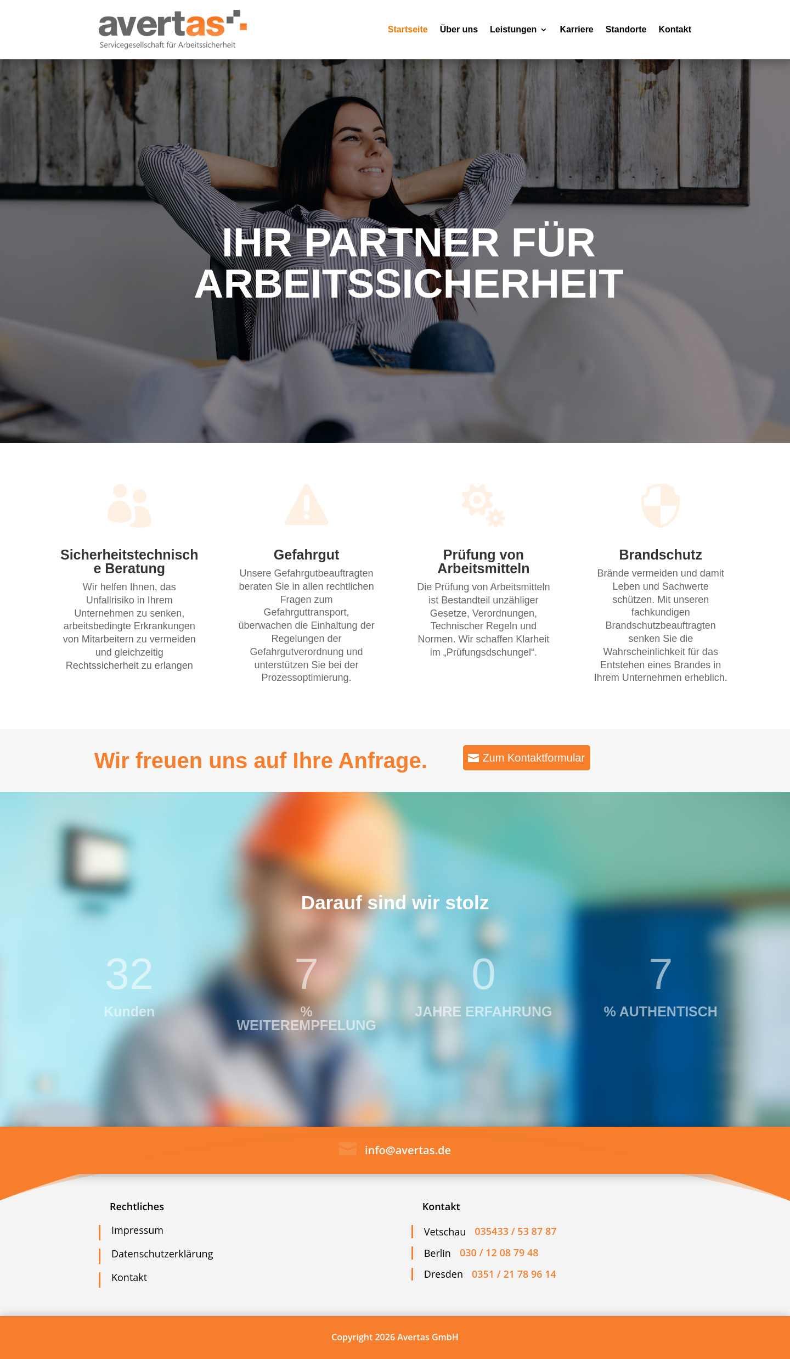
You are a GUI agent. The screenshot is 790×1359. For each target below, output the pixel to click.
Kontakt (674, 29)
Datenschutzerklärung (162, 1253)
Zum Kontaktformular (533, 758)
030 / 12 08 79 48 (499, 1252)
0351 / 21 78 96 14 (514, 1273)
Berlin (437, 1253)
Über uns (459, 29)
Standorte (626, 29)
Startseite (408, 29)
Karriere (576, 29)
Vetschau (445, 1231)
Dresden (443, 1273)
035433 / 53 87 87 (515, 1231)
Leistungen (513, 29)
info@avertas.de (408, 1150)
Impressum (137, 1230)
